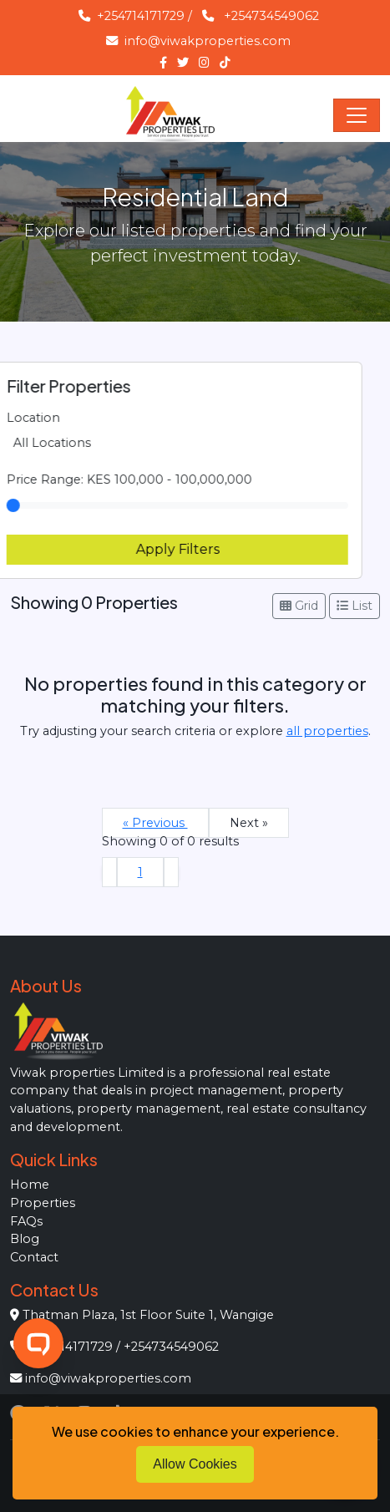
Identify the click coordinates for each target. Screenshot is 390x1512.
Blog (24, 1238)
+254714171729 (132, 15)
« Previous (155, 822)
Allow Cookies (194, 1464)
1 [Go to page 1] (140, 872)
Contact (34, 1257)
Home (29, 1184)
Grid (299, 605)
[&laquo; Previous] (109, 872)
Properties (42, 1202)
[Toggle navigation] (356, 115)
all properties (327, 730)
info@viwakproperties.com (198, 40)
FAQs (26, 1221)
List (354, 605)
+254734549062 (271, 15)
